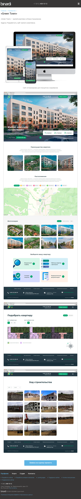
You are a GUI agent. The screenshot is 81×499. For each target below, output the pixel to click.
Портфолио (12, 11)
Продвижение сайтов (8, 480)
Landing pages (41, 477)
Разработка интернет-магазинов (25, 477)
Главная (3, 11)
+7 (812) (40, 4)
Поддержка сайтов (54, 477)
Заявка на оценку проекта (40, 463)
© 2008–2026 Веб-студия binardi (15, 491)
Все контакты (13, 488)
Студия (22, 473)
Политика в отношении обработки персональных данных (17, 494)
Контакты (31, 473)
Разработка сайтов (7, 477)
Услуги (14, 473)
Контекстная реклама (69, 477)
